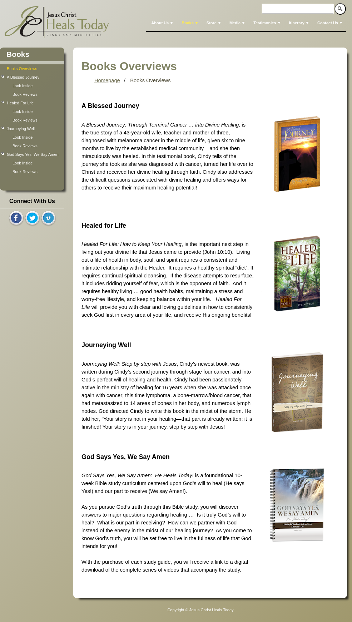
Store (214, 23)
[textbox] (298, 9)
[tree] (32, 120)
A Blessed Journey (23, 77)
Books (190, 23)
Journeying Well (21, 129)
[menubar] (246, 23)
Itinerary (299, 23)
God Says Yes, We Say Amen (33, 154)
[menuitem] (161, 23)
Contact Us (330, 23)
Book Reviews (25, 94)
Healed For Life (20, 103)
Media (237, 23)
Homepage (107, 80)
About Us (162, 23)
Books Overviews (22, 68)
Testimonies (267, 23)
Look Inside (23, 86)
